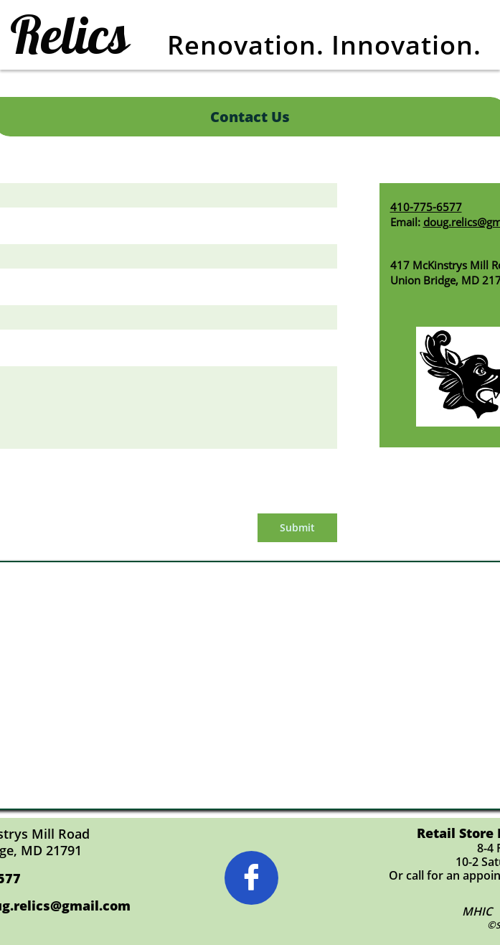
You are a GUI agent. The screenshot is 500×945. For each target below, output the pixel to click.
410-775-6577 (426, 207)
